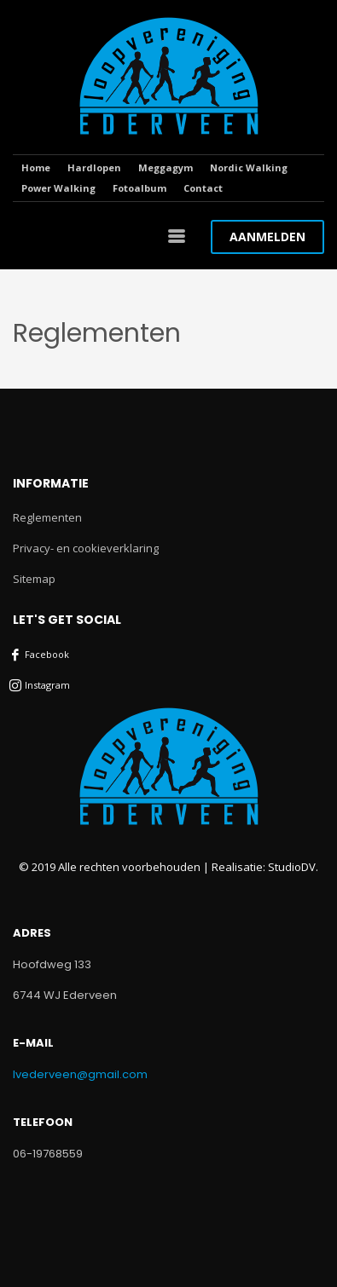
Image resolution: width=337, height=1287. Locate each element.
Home (35, 167)
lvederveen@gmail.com (80, 1074)
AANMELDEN (267, 236)
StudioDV (292, 866)
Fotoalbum (139, 188)
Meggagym (165, 167)
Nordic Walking (249, 167)
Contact (203, 188)
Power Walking (58, 188)
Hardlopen (94, 167)
